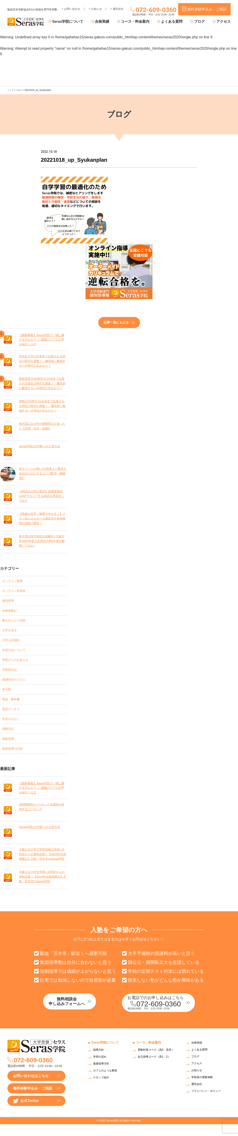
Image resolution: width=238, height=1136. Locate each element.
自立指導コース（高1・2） (157, 1071)
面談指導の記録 (14, 758)
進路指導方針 (102, 1076)
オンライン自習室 (16, 591)
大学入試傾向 (13, 643)
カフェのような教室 (107, 1083)
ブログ (201, 22)
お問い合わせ (72, 5)
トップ (10, 90)
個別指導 (9, 601)
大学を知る (11, 633)
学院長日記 (11, 674)
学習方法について (16, 654)
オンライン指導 (14, 580)
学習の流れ (101, 1069)
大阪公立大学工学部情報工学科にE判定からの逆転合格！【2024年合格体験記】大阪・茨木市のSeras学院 (42, 865)
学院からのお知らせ (18, 664)
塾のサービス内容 (16, 622)
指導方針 (99, 1062)
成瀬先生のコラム (16, 685)
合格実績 (110, 22)
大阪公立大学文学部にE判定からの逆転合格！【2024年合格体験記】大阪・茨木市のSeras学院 (42, 887)
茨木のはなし (13, 727)
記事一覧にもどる (116, 322)
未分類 (7, 695)
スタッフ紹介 (102, 1089)
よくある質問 (176, 22)
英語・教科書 (13, 706)
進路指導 (9, 748)
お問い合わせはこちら (31, 1087)
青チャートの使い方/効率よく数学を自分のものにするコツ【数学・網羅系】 (43, 473)
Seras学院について (78, 22)
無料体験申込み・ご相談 (32, 1100)
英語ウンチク (13, 716)
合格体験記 (11, 612)
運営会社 (118, 5)
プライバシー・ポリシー (208, 1103)
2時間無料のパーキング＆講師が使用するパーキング (42, 817)
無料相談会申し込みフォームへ (75, 1014)
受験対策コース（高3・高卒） (156, 1063)
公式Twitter (26, 1113)
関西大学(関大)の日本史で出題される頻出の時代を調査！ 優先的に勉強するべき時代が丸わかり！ (42, 406)
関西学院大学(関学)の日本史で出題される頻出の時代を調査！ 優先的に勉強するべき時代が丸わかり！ (42, 383)
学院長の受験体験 (203, 1089)
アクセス (223, 22)
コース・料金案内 (141, 22)
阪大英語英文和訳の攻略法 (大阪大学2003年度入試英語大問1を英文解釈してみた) (42, 541)
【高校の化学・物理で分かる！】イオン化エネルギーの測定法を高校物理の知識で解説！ (42, 518)
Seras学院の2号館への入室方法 (41, 445)
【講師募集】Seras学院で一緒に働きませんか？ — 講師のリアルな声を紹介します (42, 338)
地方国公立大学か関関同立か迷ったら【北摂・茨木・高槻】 (42, 425)
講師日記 (9, 737)
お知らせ (96, 5)
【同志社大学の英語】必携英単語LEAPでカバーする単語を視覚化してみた (42, 496)
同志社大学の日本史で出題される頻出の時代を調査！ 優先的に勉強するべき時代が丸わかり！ (42, 361)
